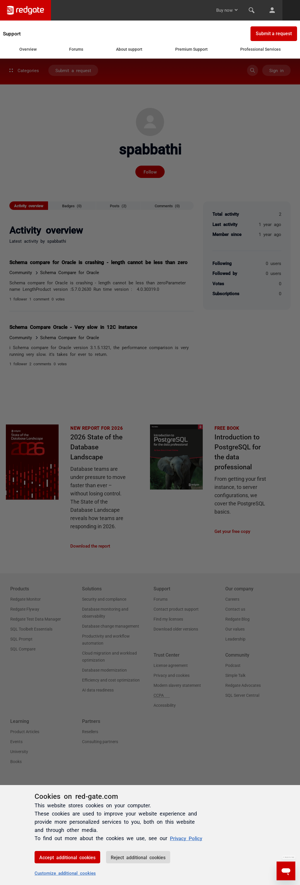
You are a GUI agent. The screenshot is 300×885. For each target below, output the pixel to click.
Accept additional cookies (67, 857)
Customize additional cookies (65, 873)
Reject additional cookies (138, 857)
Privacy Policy (187, 837)
